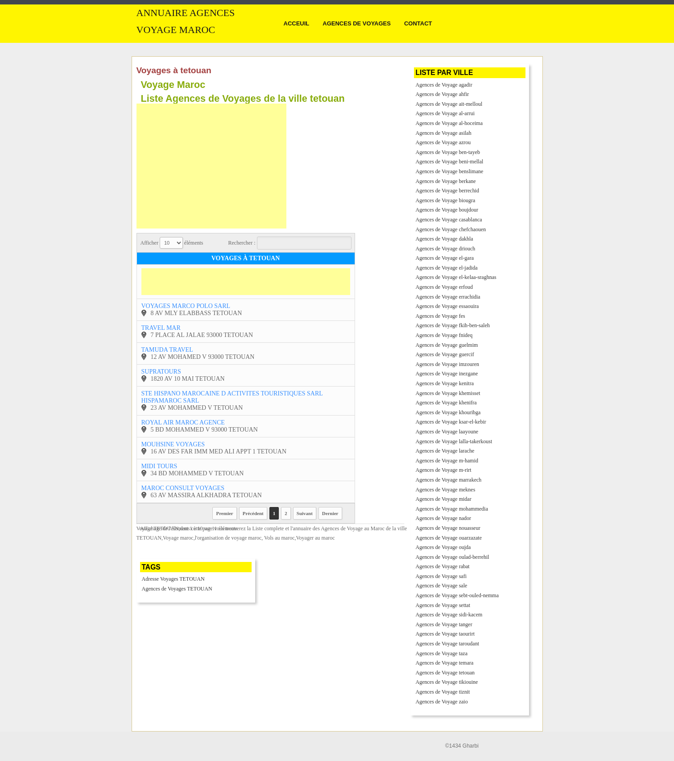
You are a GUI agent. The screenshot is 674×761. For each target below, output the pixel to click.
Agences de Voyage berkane (446, 181)
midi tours (159, 466)
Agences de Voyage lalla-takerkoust (454, 441)
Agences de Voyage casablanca (449, 219)
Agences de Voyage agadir (444, 85)
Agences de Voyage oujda (443, 547)
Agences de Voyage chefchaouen (451, 229)
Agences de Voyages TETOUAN (177, 589)
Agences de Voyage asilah (443, 133)
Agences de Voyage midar (443, 499)
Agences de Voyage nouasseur (448, 528)
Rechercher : (289, 243)
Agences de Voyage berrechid (448, 190)
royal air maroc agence (183, 422)
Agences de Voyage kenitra (445, 383)
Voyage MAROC (175, 30)
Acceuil (297, 23)
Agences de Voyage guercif (445, 354)
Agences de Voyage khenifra (446, 402)
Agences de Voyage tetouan (445, 673)
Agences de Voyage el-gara (445, 258)
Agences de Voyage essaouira (447, 306)
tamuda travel (167, 349)
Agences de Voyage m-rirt (443, 470)
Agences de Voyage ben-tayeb (448, 152)
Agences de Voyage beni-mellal (450, 161)
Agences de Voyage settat (443, 605)
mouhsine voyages (173, 444)
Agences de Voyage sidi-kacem (449, 614)
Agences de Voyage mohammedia (452, 509)
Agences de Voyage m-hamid (447, 460)
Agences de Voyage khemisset (448, 393)
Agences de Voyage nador (443, 518)
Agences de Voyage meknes (446, 490)
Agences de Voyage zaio (442, 702)
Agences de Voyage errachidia (448, 297)
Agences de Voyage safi (441, 576)
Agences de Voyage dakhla (444, 239)
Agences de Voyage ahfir (442, 94)
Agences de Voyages (357, 23)
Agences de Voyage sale (441, 585)
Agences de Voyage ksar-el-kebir (451, 422)
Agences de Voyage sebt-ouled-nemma (457, 595)
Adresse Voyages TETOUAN (173, 579)
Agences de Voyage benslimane (450, 171)
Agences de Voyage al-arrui (445, 113)
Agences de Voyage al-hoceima (449, 123)
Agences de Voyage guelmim (447, 345)
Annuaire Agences (185, 13)
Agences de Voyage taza (442, 653)
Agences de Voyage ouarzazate (449, 538)
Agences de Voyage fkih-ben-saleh (453, 325)
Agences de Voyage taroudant (448, 643)
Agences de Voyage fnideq (444, 335)
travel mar (161, 327)
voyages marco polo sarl (186, 306)
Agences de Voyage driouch (446, 248)
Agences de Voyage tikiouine (447, 682)
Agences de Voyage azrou (443, 142)
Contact (418, 23)
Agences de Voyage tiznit (443, 692)
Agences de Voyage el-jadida (447, 268)
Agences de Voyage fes (440, 316)
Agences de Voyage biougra (446, 200)
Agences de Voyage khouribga (448, 412)
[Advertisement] (211, 166)
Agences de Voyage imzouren (448, 364)
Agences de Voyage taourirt (445, 634)
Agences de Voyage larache (445, 451)
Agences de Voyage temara (445, 663)
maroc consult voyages (182, 488)
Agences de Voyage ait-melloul (449, 104)
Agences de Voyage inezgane (447, 373)
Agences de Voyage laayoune (447, 431)
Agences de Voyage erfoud (444, 287)
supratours (161, 371)
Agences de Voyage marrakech (449, 480)
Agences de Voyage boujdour (447, 210)
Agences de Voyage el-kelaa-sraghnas (456, 277)
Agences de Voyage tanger (444, 624)
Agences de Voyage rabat (443, 566)
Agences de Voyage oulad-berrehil (452, 557)
